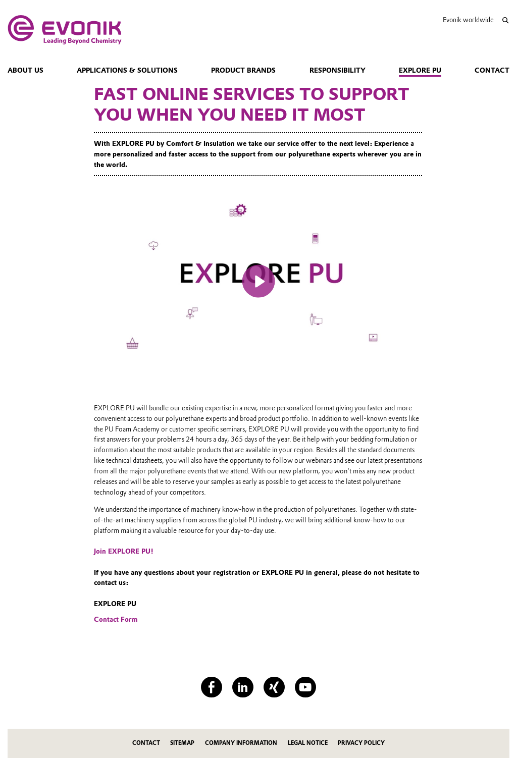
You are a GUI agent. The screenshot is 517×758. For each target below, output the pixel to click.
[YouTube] (305, 687)
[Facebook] (211, 687)
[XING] (274, 687)
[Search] (505, 20)
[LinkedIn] (242, 687)
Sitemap (182, 743)
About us (25, 70)
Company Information (241, 743)
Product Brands (243, 70)
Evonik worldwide (468, 20)
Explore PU (420, 70)
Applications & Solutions (127, 70)
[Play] (258, 281)
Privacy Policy (361, 743)
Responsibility (337, 70)
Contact (492, 70)
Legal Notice (308, 743)
